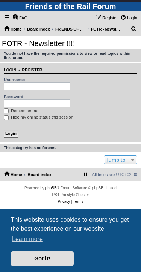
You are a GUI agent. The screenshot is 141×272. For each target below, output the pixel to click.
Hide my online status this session (38, 117)
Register (32, 70)
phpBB (51, 188)
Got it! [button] (42, 258)
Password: (14, 96)
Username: (14, 79)
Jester (84, 195)
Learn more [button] (27, 239)
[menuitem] (19, 17)
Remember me (21, 110)
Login (10, 70)
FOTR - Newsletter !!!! (38, 43)
